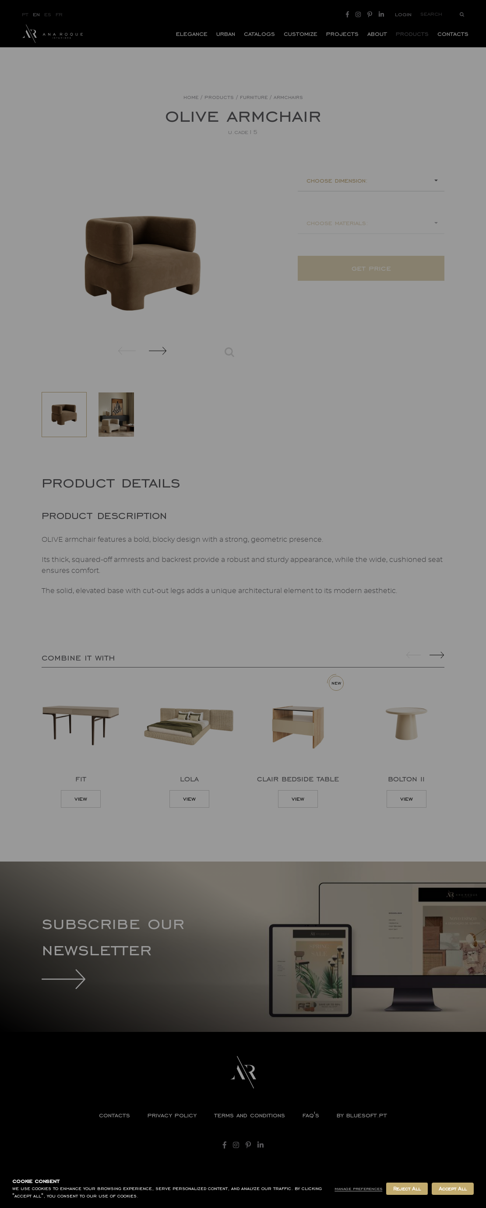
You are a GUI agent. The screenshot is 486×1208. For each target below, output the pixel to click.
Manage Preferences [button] (358, 1188)
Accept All (453, 1189)
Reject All (406, 1189)
